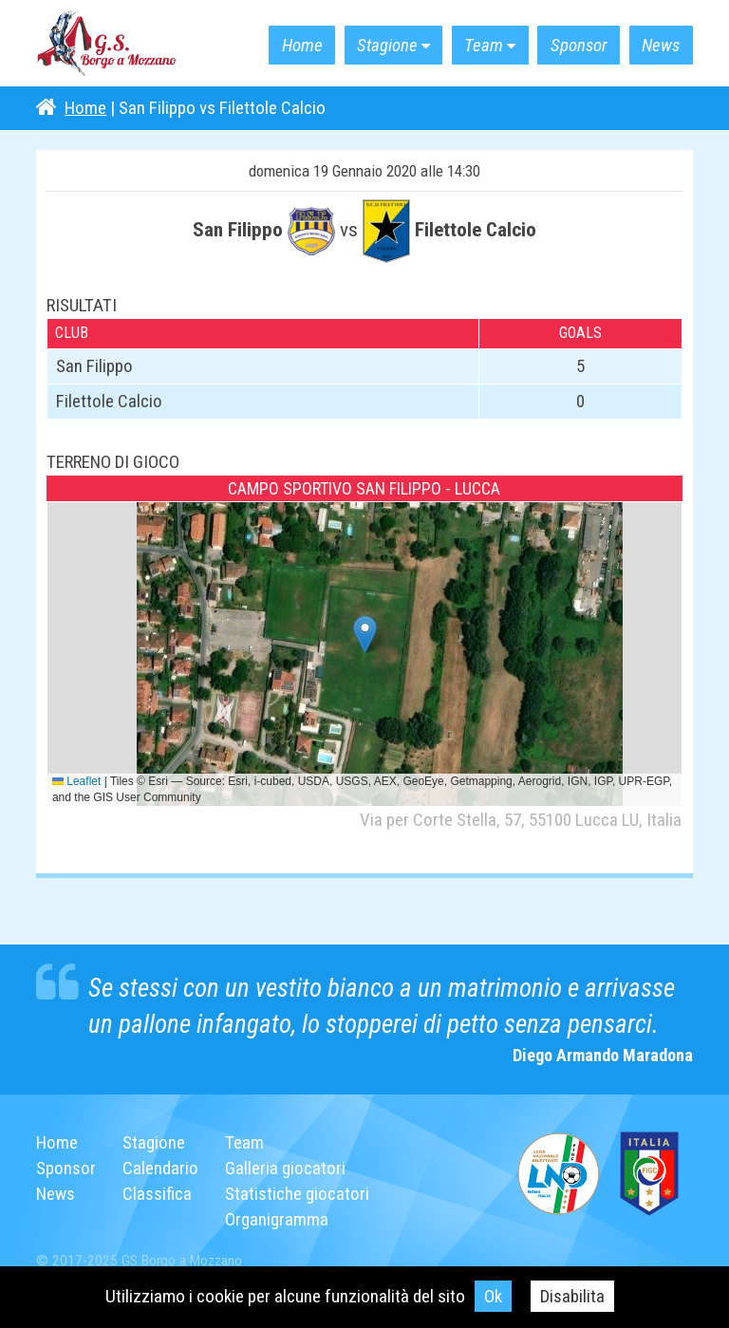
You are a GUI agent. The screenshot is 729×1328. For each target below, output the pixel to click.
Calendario (160, 1168)
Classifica (157, 1194)
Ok (493, 1296)
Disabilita (573, 1296)
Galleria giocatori (285, 1168)
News (659, 45)
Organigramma (276, 1219)
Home (291, 45)
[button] (365, 634)
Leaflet (76, 781)
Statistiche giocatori (297, 1194)
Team (477, 45)
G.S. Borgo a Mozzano (107, 43)
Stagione (379, 45)
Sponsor (575, 45)
